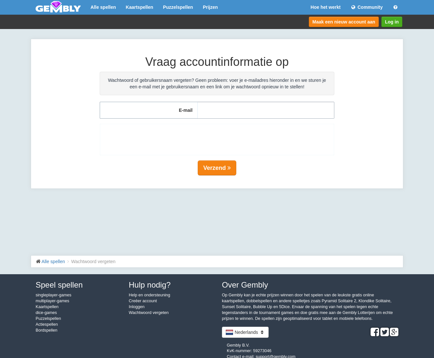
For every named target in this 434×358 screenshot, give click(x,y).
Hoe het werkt (325, 7)
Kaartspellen (139, 7)
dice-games (46, 312)
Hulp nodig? (150, 284)
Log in (392, 21)
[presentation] (217, 136)
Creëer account (143, 301)
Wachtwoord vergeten (149, 312)
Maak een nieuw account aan (343, 21)
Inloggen (136, 307)
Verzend (217, 168)
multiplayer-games (52, 301)
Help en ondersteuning (149, 295)
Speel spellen (59, 284)
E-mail (185, 110)
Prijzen (210, 7)
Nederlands (245, 332)
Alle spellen (103, 7)
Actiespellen (47, 324)
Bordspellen (47, 330)
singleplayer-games (53, 295)
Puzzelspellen (178, 7)
